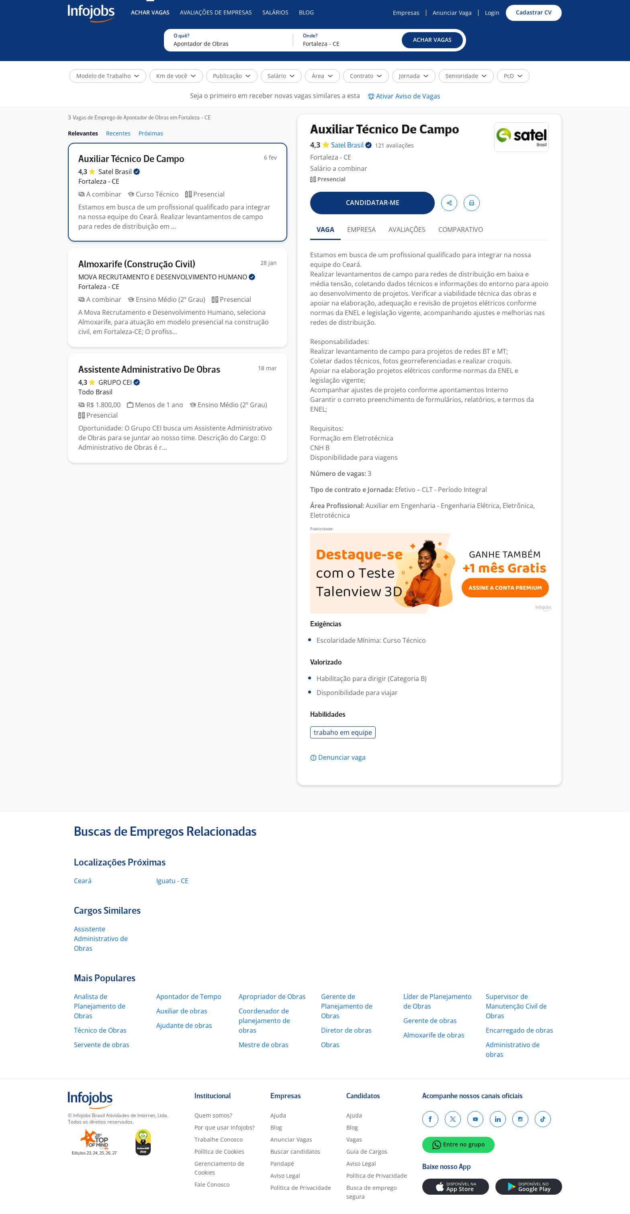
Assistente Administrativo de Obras (101, 939)
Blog (306, 12)
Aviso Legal (285, 1175)
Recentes (118, 133)
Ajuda (278, 1115)
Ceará (83, 880)
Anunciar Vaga (452, 12)
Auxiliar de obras (181, 1011)
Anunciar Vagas (291, 1139)
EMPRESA (361, 229)
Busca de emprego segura (371, 1192)
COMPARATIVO (460, 229)
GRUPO (119, 382)
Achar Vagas (150, 12)
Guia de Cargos (366, 1151)
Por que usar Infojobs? (224, 1127)
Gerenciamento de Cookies (219, 1168)
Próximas (151, 133)
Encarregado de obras (519, 1030)
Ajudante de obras (184, 1025)
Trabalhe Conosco (218, 1139)
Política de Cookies (219, 1151)
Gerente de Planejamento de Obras (346, 1006)
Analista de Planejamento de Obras (99, 1006)
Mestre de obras (263, 1044)
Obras (330, 1044)
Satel (119, 171)
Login (492, 12)
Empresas (406, 12)
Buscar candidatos (295, 1151)
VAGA (325, 229)
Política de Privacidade (300, 1187)
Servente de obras (101, 1044)
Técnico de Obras (100, 1030)
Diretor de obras (346, 1030)
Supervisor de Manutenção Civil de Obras (516, 1006)
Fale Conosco (211, 1184)
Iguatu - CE (172, 880)
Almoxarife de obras (433, 1035)
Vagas (354, 1139)
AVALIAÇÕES (407, 229)
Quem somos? (213, 1115)
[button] (432, 40)
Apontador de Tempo (188, 996)
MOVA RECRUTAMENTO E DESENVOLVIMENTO (166, 277)
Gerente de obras (430, 1020)
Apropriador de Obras (272, 996)
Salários (275, 12)
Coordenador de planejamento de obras (264, 1021)
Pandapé (282, 1163)
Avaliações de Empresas (216, 12)
